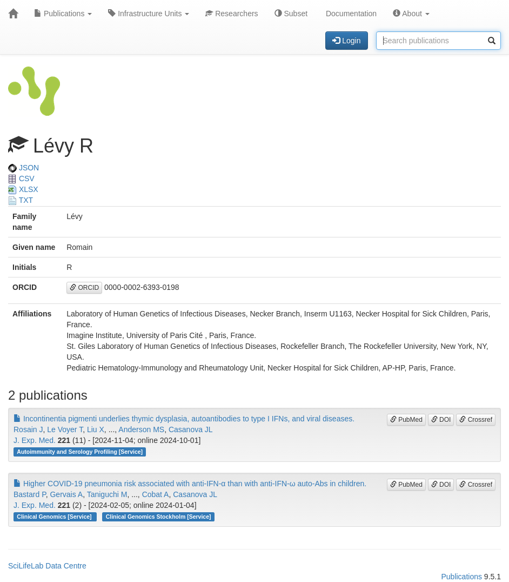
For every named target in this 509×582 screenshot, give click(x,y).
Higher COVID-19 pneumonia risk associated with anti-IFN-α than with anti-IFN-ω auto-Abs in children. (190, 483)
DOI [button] (441, 420)
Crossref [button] (475, 420)
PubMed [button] (406, 420)
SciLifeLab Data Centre (47, 565)
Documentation (350, 13)
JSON (23, 167)
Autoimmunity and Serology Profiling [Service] (80, 451)
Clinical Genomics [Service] (55, 516)
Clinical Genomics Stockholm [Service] (158, 516)
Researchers (231, 13)
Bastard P (30, 494)
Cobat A (155, 494)
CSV (21, 178)
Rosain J (28, 429)
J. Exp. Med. (35, 440)
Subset (290, 13)
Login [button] (346, 40)
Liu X (95, 429)
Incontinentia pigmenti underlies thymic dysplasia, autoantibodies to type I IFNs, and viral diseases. (184, 418)
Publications (63, 13)
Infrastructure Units (148, 13)
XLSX (23, 189)
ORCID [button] (84, 288)
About (411, 13)
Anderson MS (141, 429)
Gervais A (66, 494)
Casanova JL (191, 429)
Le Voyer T (65, 429)
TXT (20, 200)
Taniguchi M (107, 494)
